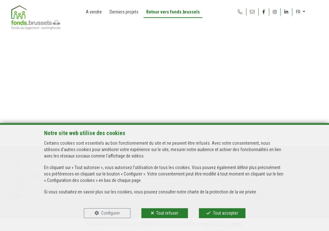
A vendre (94, 11)
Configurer (110, 213)
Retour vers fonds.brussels (173, 11)
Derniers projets (124, 11)
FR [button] (298, 11)
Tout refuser (167, 213)
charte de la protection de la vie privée (221, 191)
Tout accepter (225, 213)
